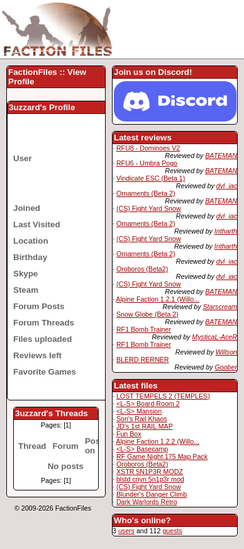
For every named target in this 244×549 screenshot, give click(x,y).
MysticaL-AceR (214, 337)
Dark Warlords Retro (146, 502)
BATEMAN (221, 155)
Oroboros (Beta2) (142, 269)
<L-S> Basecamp (142, 449)
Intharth (225, 231)
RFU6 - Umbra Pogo (146, 163)
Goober (225, 367)
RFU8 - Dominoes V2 (148, 148)
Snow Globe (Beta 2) (147, 314)
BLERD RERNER (142, 359)
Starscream (220, 306)
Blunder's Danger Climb (151, 494)
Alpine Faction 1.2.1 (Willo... (157, 299)
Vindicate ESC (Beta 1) (150, 178)
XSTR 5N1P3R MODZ (149, 471)
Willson (226, 352)
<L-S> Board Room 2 (148, 403)
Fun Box (128, 434)
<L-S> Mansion (139, 411)
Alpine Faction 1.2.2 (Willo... (157, 441)
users (126, 531)
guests (172, 531)
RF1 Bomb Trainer (143, 329)
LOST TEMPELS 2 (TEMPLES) (163, 396)
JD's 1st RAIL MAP (144, 426)
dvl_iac (226, 186)
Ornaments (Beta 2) (145, 193)
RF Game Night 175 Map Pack (162, 456)
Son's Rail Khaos (141, 418)
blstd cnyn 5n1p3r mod (150, 479)
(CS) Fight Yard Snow (148, 208)
